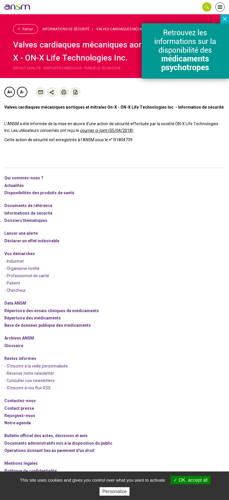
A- (22, 92)
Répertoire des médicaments (32, 318)
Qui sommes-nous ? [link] (23, 178)
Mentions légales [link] (21, 463)
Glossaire (13, 345)
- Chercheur (15, 290)
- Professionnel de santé (26, 275)
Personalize (114, 491)
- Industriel (14, 261)
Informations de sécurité (66, 29)
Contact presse (19, 408)
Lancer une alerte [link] (21, 233)
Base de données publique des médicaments (47, 325)
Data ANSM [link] (15, 303)
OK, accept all (190, 480)
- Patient (12, 283)
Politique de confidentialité (30, 471)
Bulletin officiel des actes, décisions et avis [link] (46, 435)
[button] (207, 7)
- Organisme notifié (22, 268)
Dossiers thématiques (25, 220)
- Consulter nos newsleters (29, 380)
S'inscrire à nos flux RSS (29, 388)
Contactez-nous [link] (20, 400)
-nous (19, 415)
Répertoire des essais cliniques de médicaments (51, 310)
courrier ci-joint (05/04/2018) (106, 130)
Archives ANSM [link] (19, 338)
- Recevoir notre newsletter (29, 373)
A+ (9, 92)
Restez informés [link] (20, 358)
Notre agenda (17, 423)
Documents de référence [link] (28, 205)
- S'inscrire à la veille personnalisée (36, 366)
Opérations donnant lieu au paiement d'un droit (49, 450)
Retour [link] (25, 28)
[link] (17, 7)
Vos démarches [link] (19, 253)
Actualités (14, 185)
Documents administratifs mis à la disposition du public (58, 443)
